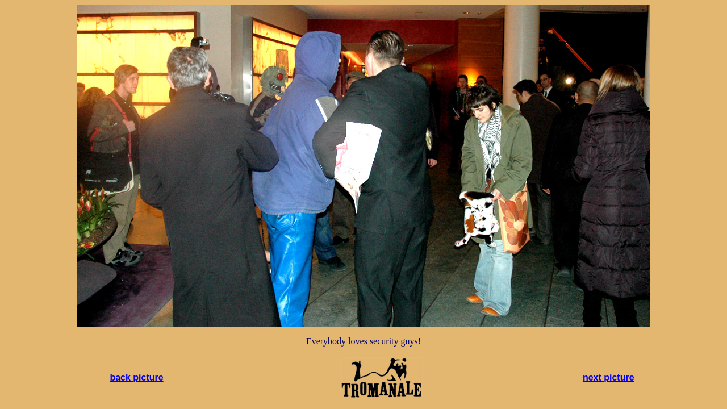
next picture (608, 377)
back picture (136, 377)
